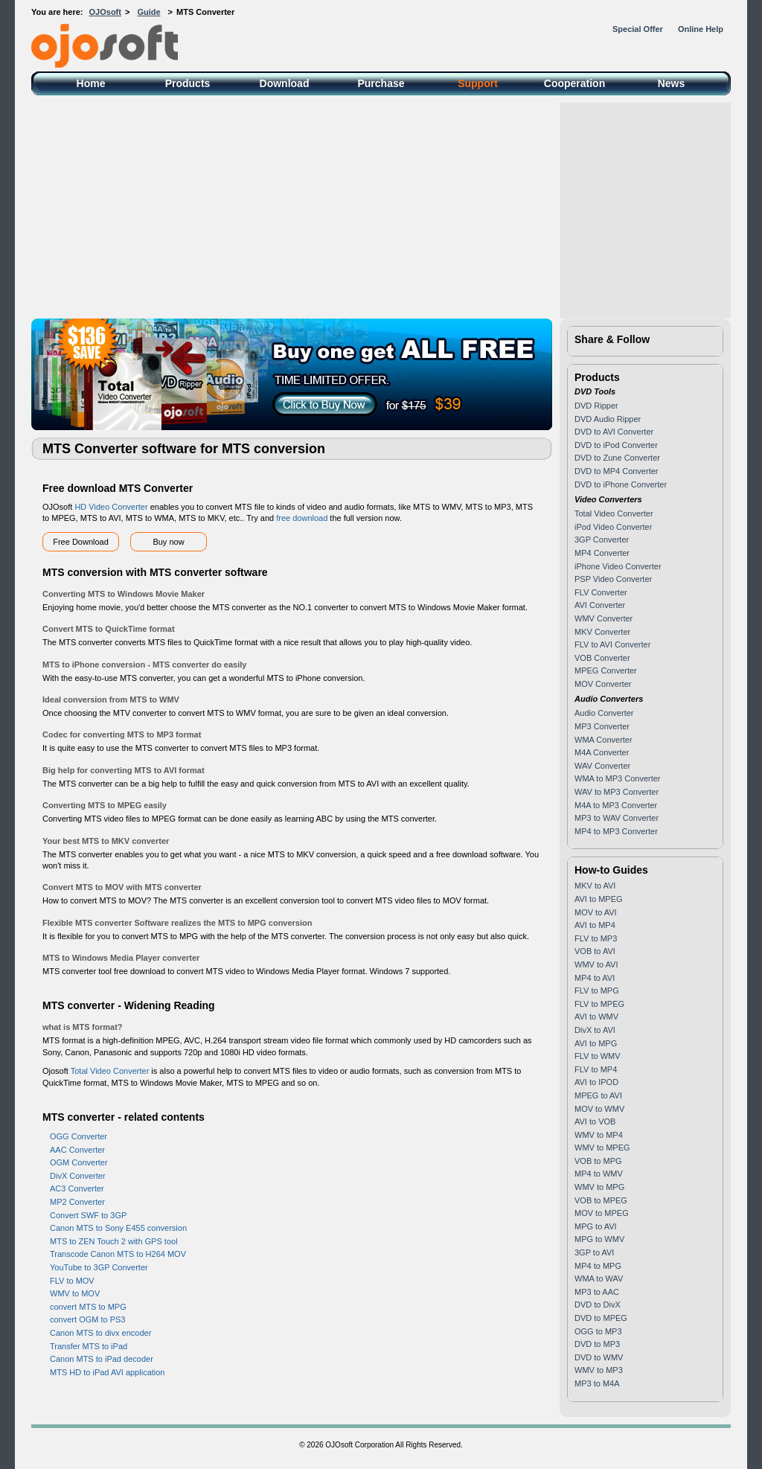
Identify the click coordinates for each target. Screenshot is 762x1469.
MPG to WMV (599, 1239)
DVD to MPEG (600, 1317)
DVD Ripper (596, 405)
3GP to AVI (594, 1252)
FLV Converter (600, 592)
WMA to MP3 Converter (617, 778)
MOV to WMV (599, 1108)
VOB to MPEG (600, 1200)
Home (91, 83)
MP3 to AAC (596, 1291)
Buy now (168, 541)
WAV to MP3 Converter (616, 791)
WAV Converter (602, 765)
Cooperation (574, 83)
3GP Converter (601, 539)
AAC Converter (77, 1149)
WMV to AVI (596, 964)
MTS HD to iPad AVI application (107, 1372)
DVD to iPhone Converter (620, 484)
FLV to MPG (596, 990)
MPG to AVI (595, 1226)
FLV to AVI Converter (612, 644)
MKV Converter (602, 631)
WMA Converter (603, 739)
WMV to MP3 (598, 1370)
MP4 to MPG (597, 1265)
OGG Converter (78, 1136)
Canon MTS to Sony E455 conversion (118, 1227)
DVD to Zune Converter (617, 457)
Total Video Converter (110, 1070)
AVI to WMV (596, 1016)
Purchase (380, 83)
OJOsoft (105, 11)
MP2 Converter (77, 1201)
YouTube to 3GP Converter (99, 1267)
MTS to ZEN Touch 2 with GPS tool (114, 1241)
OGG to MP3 (598, 1331)
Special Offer (637, 29)
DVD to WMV (598, 1357)
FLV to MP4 (595, 1069)
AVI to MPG (595, 1043)
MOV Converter (602, 683)
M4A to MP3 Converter (615, 805)
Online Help (700, 29)
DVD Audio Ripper (607, 419)
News (671, 83)
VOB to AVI (594, 951)
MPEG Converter (605, 670)
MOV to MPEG (601, 1213)
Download (285, 83)
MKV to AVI (594, 885)
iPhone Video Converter (618, 566)
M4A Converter (601, 752)
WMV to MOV (75, 1293)
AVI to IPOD (596, 1082)
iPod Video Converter (613, 526)
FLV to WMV (597, 1056)
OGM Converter (79, 1162)
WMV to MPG (599, 1186)
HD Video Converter (110, 506)
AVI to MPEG (598, 898)
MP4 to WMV (598, 1173)
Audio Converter (604, 712)
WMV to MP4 (598, 1134)
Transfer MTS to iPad (88, 1346)
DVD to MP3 (597, 1344)
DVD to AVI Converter (613, 431)
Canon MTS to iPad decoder (101, 1358)
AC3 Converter (77, 1188)
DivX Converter (78, 1175)
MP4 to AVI (594, 977)
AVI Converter (599, 605)
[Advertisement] (381, 207)
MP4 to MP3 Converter (616, 831)
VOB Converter (602, 657)
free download (301, 517)
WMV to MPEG (602, 1147)
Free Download (81, 541)
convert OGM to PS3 (87, 1319)
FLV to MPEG (599, 1003)
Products (188, 83)
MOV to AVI (595, 912)
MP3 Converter (602, 726)
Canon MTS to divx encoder (100, 1332)
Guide (148, 11)
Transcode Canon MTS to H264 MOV (118, 1253)
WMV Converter (603, 618)
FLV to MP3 (595, 938)
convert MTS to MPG (88, 1306)
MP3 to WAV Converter (616, 817)
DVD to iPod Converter (616, 445)
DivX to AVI (594, 1029)
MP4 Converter (602, 552)
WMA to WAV (598, 1278)
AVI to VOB (594, 1121)
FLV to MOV (72, 1280)
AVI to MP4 (594, 925)
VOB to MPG (598, 1160)
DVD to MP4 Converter (616, 471)
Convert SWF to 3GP (88, 1215)
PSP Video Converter (613, 579)
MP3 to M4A (597, 1383)
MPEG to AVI (598, 1095)
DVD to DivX (597, 1304)
